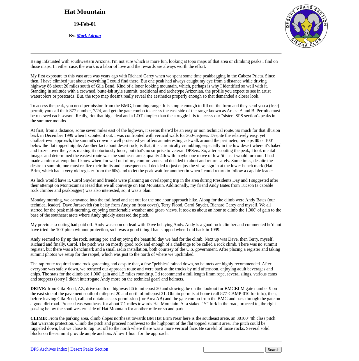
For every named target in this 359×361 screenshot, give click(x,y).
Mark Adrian (89, 35)
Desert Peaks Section (89, 349)
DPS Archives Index (49, 349)
